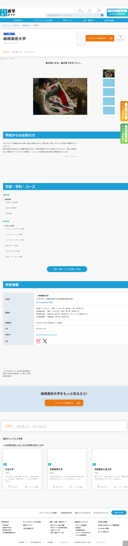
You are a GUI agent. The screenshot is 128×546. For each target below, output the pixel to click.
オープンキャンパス (53, 45)
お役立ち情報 (102, 522)
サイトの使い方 (103, 532)
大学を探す (16, 18)
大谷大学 (10, 468)
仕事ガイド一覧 (55, 530)
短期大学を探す (7, 528)
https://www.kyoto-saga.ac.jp (48, 332)
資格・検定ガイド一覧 (57, 533)
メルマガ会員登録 (81, 535)
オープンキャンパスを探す (32, 522)
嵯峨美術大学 (27, 18)
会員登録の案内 (80, 530)
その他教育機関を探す (9, 533)
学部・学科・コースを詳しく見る (67, 264)
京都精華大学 (56, 468)
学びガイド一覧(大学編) (58, 525)
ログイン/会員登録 (81, 525)
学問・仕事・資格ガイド (58, 522)
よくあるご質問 (103, 529)
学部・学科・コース (29, 45)
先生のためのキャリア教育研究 (108, 525)
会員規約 (78, 528)
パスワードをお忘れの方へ (83, 533)
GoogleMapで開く (46, 297)
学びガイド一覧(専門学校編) (59, 528)
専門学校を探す (7, 530)
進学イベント (27, 525)
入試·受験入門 (28, 529)
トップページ (6, 18)
